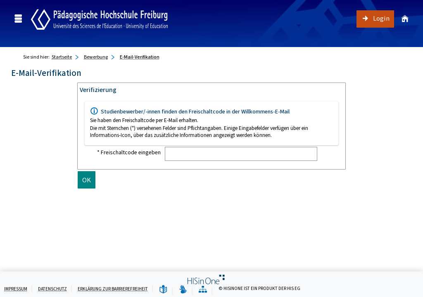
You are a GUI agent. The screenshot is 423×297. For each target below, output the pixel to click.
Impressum (15, 289)
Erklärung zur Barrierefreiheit (113, 289)
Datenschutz (52, 289)
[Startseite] (404, 19)
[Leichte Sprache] (163, 290)
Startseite (62, 57)
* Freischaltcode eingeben (129, 152)
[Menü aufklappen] (18, 19)
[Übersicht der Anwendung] (202, 290)
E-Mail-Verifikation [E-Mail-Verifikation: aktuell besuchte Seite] (139, 57)
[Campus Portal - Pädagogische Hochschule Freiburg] (99, 19)
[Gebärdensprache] (183, 290)
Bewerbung (96, 57)
